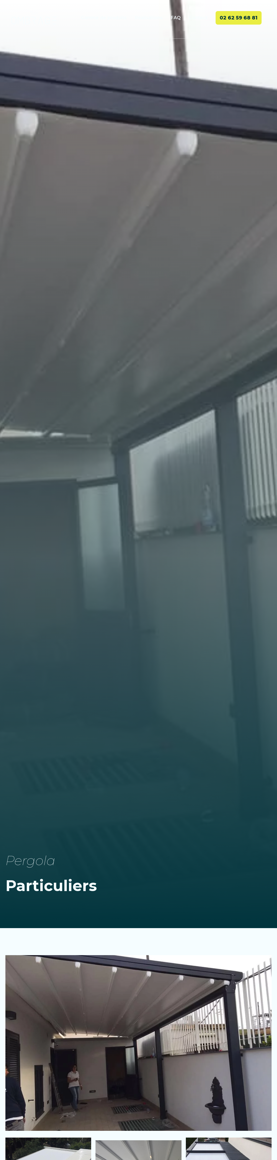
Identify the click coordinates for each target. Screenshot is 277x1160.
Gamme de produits (104, 17)
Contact (198, 17)
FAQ (176, 17)
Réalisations (149, 17)
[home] (34, 17)
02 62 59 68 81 (239, 18)
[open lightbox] (138, 1043)
